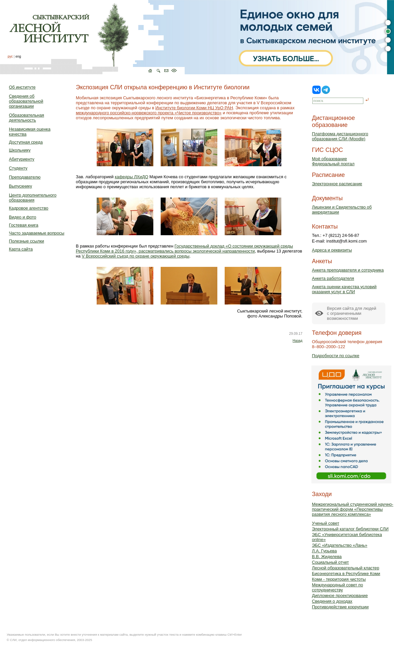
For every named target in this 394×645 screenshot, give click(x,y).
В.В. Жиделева (327, 556)
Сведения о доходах (332, 601)
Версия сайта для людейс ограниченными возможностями (351, 313)
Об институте (22, 87)
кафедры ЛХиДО (131, 176)
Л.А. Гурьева (324, 550)
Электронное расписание (337, 183)
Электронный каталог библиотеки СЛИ (350, 528)
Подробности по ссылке (335, 355)
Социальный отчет (330, 562)
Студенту (18, 168)
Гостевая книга (23, 225)
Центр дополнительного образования (32, 198)
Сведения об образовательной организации (26, 101)
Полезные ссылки (26, 241)
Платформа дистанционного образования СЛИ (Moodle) (340, 136)
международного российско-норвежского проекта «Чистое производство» (149, 112)
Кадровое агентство (28, 208)
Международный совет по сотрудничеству (337, 587)
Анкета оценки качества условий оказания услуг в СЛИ (344, 289)
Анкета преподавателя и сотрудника (348, 270)
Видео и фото (22, 217)
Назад (297, 340)
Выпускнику (20, 186)
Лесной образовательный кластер (345, 567)
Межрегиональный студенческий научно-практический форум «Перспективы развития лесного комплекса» (352, 509)
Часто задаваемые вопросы (36, 233)
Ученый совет (325, 523)
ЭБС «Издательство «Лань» (339, 545)
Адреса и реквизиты (332, 250)
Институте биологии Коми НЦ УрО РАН (194, 107)
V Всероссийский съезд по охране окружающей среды (135, 256)
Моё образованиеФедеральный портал (333, 161)
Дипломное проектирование (340, 595)
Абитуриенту (21, 159)
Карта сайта (21, 249)
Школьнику (20, 150)
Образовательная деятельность (26, 118)
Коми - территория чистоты (339, 579)
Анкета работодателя (333, 278)
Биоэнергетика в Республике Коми (346, 573)
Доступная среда (26, 142)
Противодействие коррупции (340, 606)
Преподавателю (25, 177)
